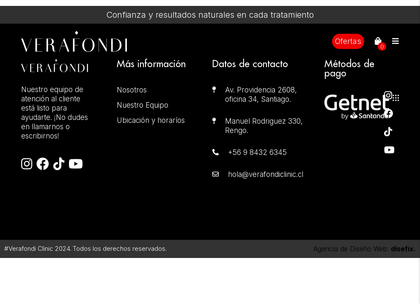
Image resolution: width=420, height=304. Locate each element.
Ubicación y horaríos (151, 120)
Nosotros (132, 90)
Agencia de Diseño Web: (364, 248)
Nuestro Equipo (142, 105)
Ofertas (348, 41)
